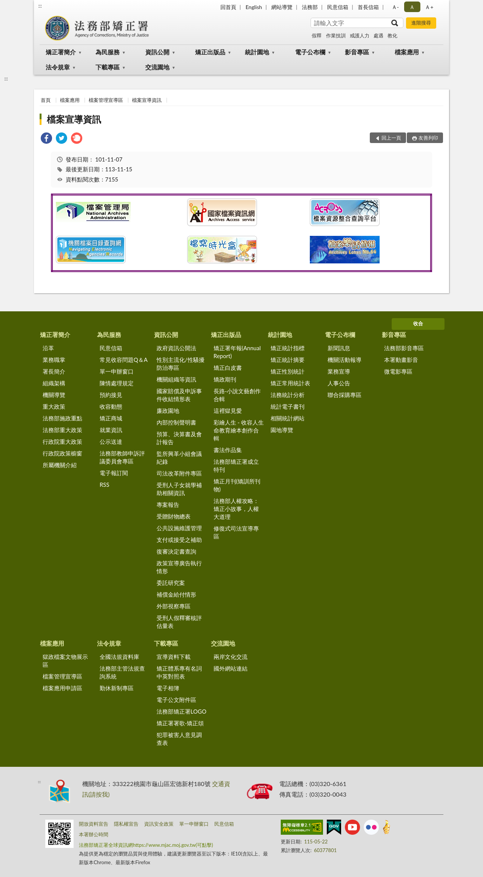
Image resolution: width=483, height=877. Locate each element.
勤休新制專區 (117, 688)
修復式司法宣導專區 (236, 532)
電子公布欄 (310, 51)
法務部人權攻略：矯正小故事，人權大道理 (236, 508)
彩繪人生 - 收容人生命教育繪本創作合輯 (239, 430)
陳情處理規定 (117, 383)
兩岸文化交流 (231, 656)
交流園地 (157, 67)
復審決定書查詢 (176, 551)
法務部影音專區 (404, 348)
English (254, 7)
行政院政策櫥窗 (62, 453)
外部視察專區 (174, 606)
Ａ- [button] (395, 7)
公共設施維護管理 (179, 528)
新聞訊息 (339, 348)
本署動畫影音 (401, 359)
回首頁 (228, 7)
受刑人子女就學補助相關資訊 (179, 489)
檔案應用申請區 (62, 688)
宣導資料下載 (174, 656)
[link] (46, 139)
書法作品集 (228, 449)
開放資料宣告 (93, 824)
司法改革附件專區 (179, 473)
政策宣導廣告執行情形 (179, 567)
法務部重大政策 (62, 429)
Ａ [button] (412, 7)
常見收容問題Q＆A (124, 359)
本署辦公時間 (93, 834)
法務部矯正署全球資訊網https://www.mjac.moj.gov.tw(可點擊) (146, 845)
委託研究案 (171, 582)
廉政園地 (168, 410)
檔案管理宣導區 (106, 100)
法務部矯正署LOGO (181, 711)
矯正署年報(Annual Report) (237, 352)
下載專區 (107, 67)
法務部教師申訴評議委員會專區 (122, 457)
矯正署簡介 (61, 51)
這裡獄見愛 (228, 410)
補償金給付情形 (176, 594)
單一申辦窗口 (117, 371)
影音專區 (357, 51)
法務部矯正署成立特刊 (236, 465)
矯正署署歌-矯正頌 (180, 723)
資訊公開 (157, 51)
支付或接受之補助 (179, 539)
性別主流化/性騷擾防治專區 (181, 363)
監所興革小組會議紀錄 (179, 457)
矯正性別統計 (288, 371)
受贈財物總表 (174, 516)
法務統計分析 (288, 394)
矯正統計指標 (288, 348)
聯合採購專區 (344, 394)
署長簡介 (54, 371)
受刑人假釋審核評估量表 (179, 621)
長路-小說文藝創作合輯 (237, 395)
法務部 (310, 7)
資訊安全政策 (159, 824)
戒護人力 (359, 35)
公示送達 (111, 441)
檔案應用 (407, 51)
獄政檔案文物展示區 (65, 660)
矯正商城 (111, 418)
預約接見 (111, 394)
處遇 (378, 35)
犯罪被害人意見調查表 (179, 738)
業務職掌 (54, 359)
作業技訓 (336, 35)
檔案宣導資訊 (147, 100)
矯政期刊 (225, 379)
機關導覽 (54, 394)
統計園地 (257, 51)
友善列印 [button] (428, 138)
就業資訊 (111, 429)
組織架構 (54, 383)
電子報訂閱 (114, 472)
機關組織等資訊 (176, 379)
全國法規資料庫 (119, 656)
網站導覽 (281, 7)
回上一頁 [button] (391, 138)
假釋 (316, 35)
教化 (392, 35)
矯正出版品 (210, 51)
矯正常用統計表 (290, 383)
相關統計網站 (288, 418)
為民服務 (107, 51)
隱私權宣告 (126, 824)
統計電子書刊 (288, 406)
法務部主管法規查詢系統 (122, 672)
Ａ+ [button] (429, 7)
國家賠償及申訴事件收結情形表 (179, 395)
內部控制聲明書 (176, 422)
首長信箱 (368, 7)
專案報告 (168, 504)
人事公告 (339, 383)
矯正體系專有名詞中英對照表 (179, 672)
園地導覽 (282, 429)
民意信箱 (337, 7)
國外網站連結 (231, 668)
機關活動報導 (344, 359)
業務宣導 (339, 371)
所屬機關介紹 (60, 465)
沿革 (48, 348)
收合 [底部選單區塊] (418, 323)
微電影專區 (398, 371)
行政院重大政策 (62, 441)
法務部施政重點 (62, 418)
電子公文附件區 (176, 699)
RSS (104, 484)
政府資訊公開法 (176, 348)
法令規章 (58, 67)
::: (40, 6)
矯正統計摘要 (288, 359)
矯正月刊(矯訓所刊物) (237, 485)
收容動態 (111, 406)
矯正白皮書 (228, 367)
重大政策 (54, 406)
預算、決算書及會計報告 (179, 438)
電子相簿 (168, 688)
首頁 (46, 100)
